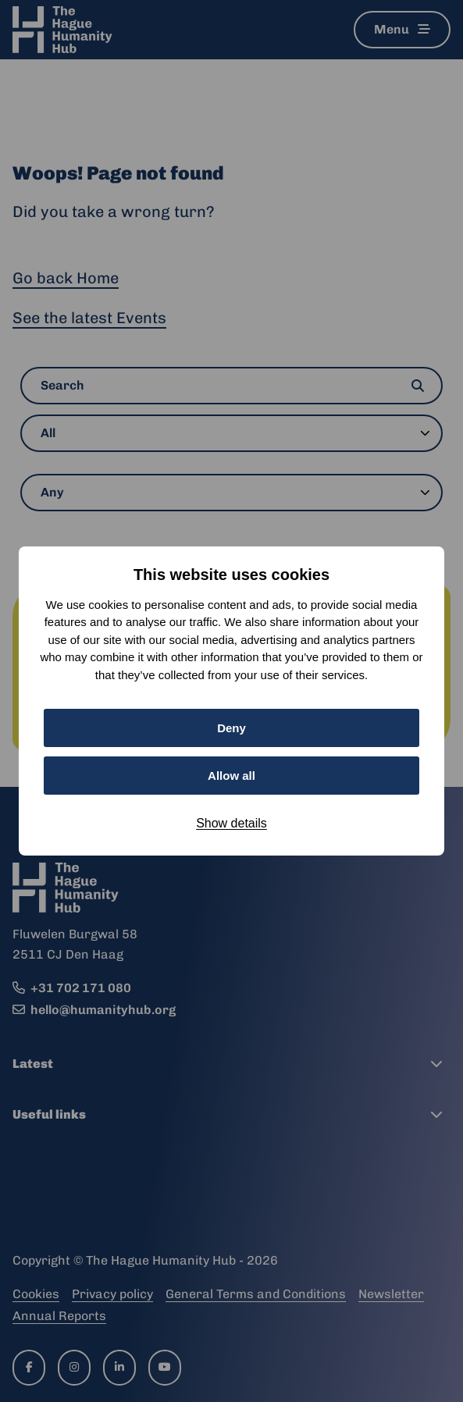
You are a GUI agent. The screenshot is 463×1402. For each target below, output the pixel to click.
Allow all (231, 775)
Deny (231, 728)
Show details (231, 823)
